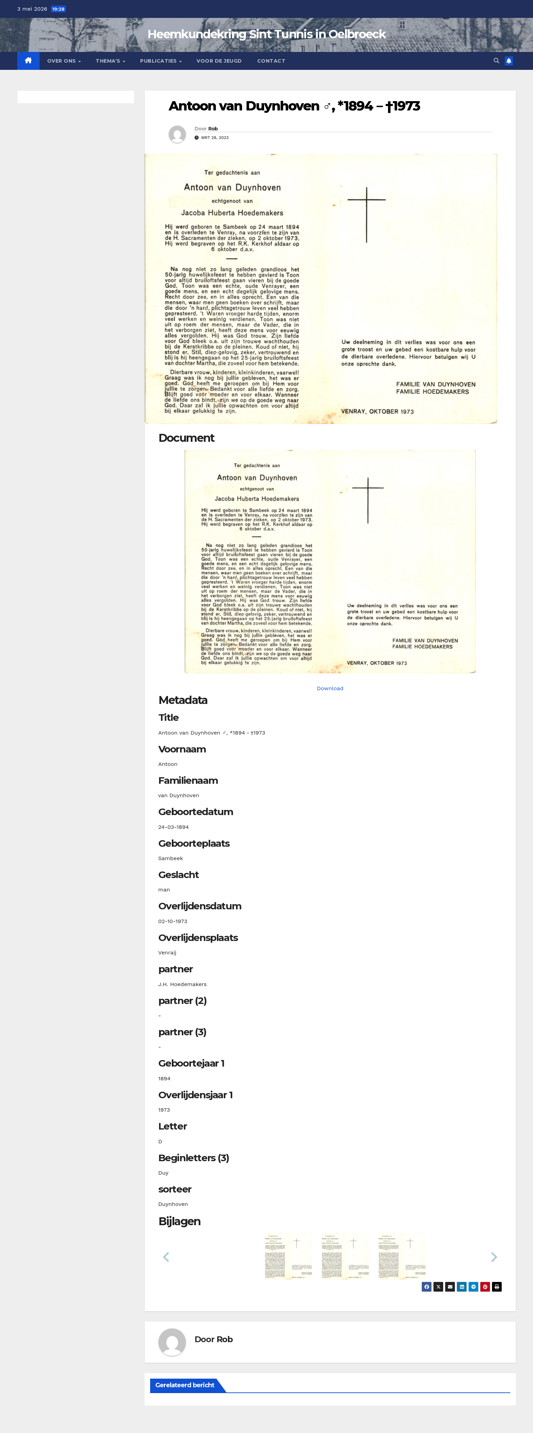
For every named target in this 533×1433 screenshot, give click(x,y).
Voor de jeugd (219, 61)
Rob (213, 129)
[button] (496, 60)
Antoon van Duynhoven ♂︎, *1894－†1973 (294, 106)
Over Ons (62, 61)
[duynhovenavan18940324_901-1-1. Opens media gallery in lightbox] (330, 561)
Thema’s (109, 61)
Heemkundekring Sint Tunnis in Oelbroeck (266, 34)
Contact (271, 61)
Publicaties (159, 61)
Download (330, 688)
